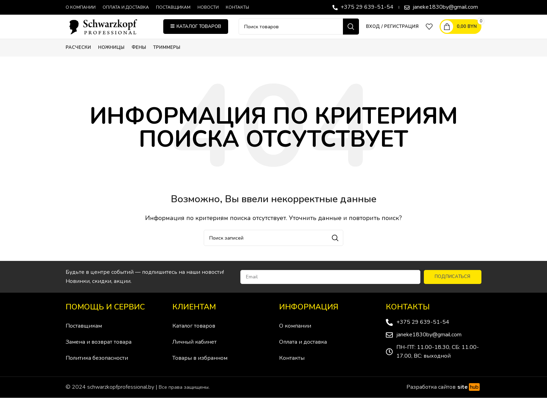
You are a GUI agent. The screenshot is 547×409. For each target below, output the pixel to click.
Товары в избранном (199, 370)
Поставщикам (84, 338)
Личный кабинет (194, 354)
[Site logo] (109, 32)
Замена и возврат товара (99, 354)
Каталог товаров (193, 338)
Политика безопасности (97, 370)
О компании (295, 338)
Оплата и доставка (303, 354)
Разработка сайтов (443, 399)
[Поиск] (299, 33)
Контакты (292, 370)
